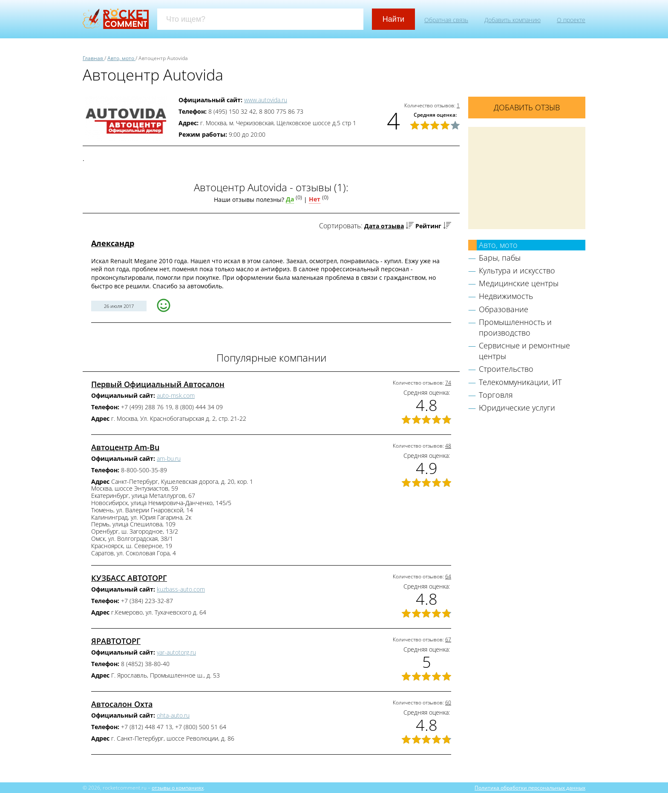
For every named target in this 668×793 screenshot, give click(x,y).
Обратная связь (446, 20)
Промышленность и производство (515, 327)
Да (290, 199)
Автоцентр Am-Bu (125, 447)
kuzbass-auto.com (181, 589)
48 (448, 445)
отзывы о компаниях (178, 787)
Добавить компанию (512, 20)
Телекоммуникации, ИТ (520, 382)
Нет (314, 199)
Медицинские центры (519, 283)
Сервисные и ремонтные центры (524, 350)
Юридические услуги (517, 407)
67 (448, 639)
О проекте (571, 20)
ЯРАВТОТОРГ (116, 641)
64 (448, 576)
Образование (503, 309)
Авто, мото (498, 245)
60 (448, 702)
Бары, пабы (500, 258)
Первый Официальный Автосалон (158, 384)
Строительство (506, 369)
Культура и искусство (517, 270)
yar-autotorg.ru (176, 652)
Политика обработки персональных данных (530, 787)
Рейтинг (428, 226)
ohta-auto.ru (173, 715)
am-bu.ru (169, 458)
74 (448, 382)
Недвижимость (506, 296)
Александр (112, 243)
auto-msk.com (176, 395)
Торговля (496, 395)
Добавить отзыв (527, 107)
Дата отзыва (384, 226)
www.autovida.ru (265, 100)
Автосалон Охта (122, 704)
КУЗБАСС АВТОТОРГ (129, 578)
